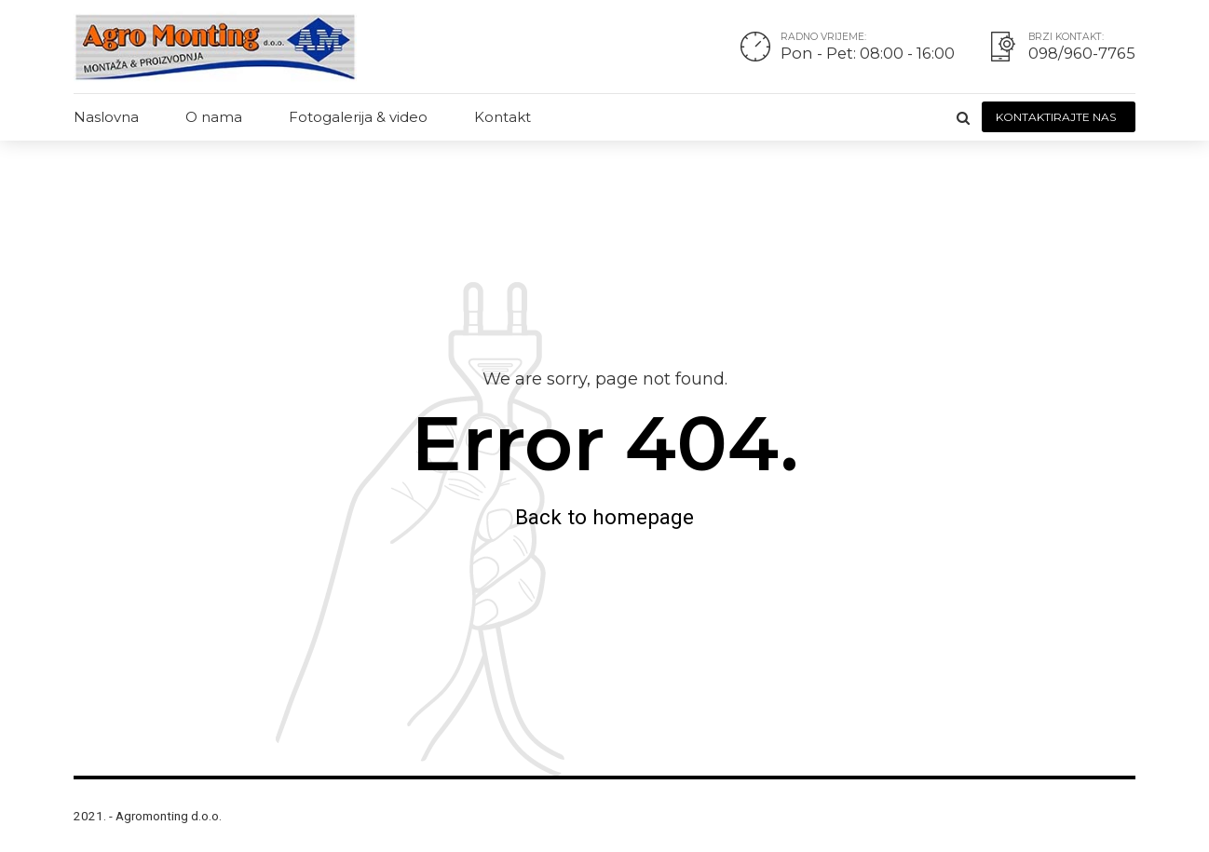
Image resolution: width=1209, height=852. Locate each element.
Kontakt (502, 117)
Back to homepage (604, 517)
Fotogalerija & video (358, 117)
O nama (213, 117)
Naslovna (106, 117)
